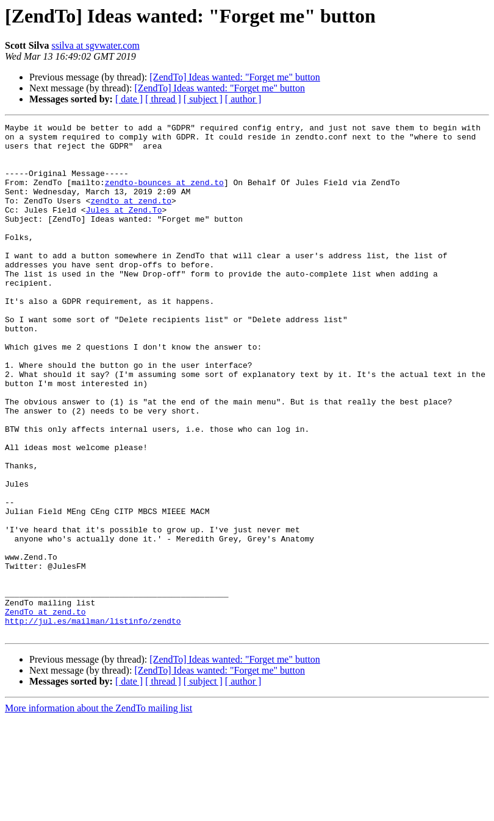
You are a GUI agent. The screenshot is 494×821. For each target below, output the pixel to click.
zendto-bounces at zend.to (164, 194)
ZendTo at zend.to (45, 710)
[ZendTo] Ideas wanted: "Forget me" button (234, 77)
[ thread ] (163, 99)
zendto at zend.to (130, 216)
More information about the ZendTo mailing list (98, 810)
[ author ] (243, 99)
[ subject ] (203, 99)
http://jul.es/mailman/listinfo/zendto (93, 721)
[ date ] (129, 99)
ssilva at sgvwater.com (95, 45)
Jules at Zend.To (124, 227)
